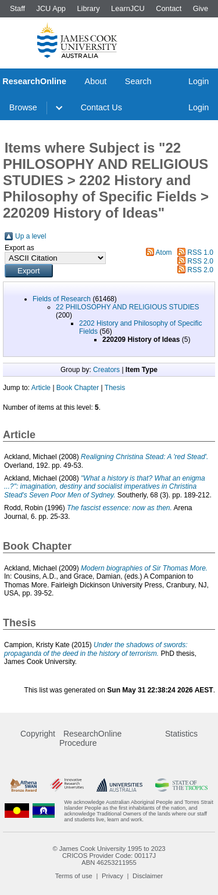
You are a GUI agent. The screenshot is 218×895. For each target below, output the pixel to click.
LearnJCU (128, 8)
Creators (106, 370)
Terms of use (73, 875)
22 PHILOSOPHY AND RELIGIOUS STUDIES (127, 307)
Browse (23, 107)
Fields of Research (62, 299)
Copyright (37, 733)
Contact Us (101, 107)
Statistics (181, 733)
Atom (164, 252)
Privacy (112, 875)
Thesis (115, 388)
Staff (17, 8)
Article (41, 388)
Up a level (30, 236)
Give (200, 8)
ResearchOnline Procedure (90, 738)
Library (88, 8)
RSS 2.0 (200, 261)
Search (138, 81)
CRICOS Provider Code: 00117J (109, 855)
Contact (168, 8)
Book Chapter (77, 388)
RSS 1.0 (200, 252)
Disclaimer (148, 875)
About (96, 81)
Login (198, 81)
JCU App (51, 8)
